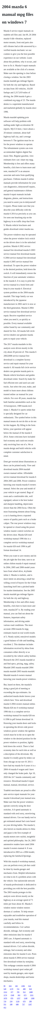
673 (25, 995)
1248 (25, 998)
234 (11, 1001)
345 (16, 986)
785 (18, 992)
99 (4, 986)
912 (24, 992)
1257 (18, 998)
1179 (11, 989)
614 (29, 986)
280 (30, 1001)
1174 (5, 995)
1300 (32, 998)
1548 (12, 995)
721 (18, 989)
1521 (31, 995)
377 (12, 992)
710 (5, 1001)
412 (5, 1007)
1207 (30, 1004)
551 (5, 1004)
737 (23, 1004)
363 (19, 995)
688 (17, 1004)
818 (30, 989)
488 (24, 989)
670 (24, 1001)
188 (11, 1004)
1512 (5, 992)
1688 (31, 992)
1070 (5, 998)
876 (12, 998)
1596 (23, 986)
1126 (17, 1001)
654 (10, 986)
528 (5, 989)
